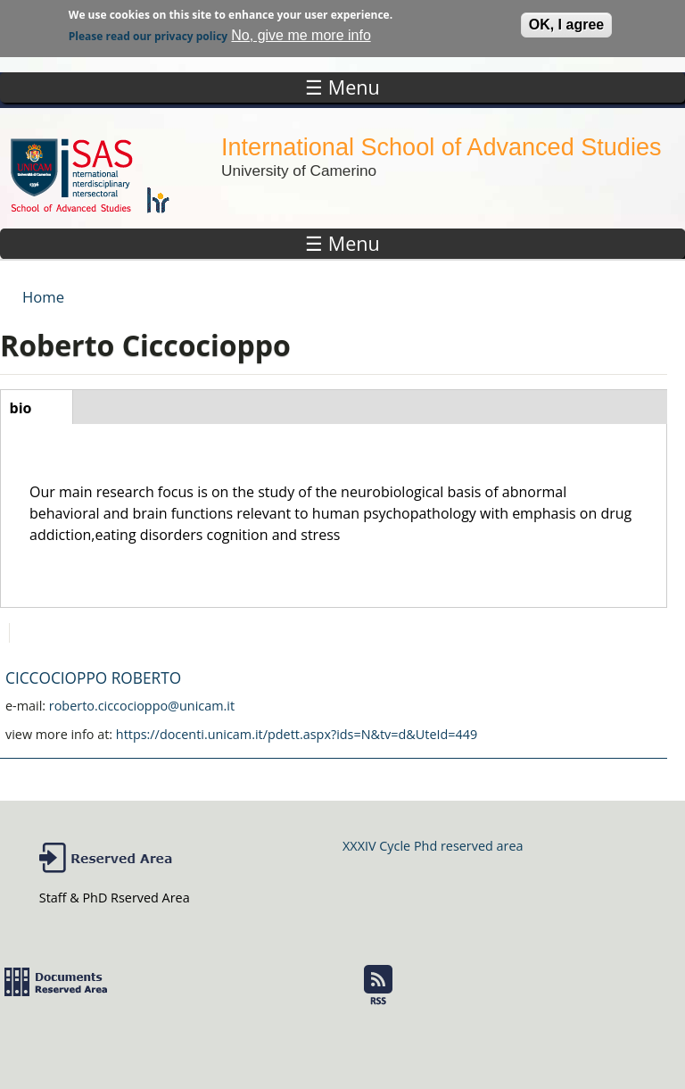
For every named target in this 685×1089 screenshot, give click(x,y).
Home (43, 297)
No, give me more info (301, 32)
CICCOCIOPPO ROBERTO (93, 678)
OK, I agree (566, 21)
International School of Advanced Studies (441, 147)
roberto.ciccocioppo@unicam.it (142, 705)
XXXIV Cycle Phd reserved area (432, 845)
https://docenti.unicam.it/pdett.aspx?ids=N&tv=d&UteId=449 (296, 734)
